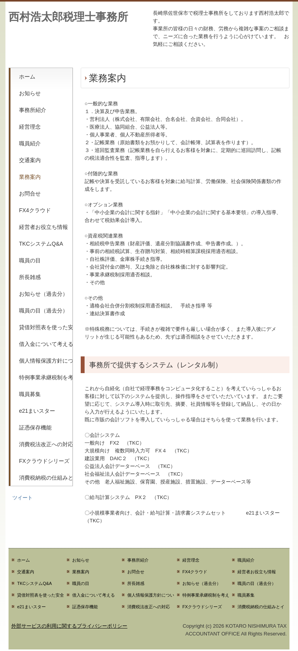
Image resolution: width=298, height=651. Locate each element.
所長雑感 (30, 277)
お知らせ (30, 93)
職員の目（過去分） (43, 310)
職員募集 (30, 394)
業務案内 (30, 177)
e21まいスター (37, 411)
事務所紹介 (32, 110)
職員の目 (30, 260)
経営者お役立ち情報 (43, 227)
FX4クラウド (35, 210)
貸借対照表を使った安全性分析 (46, 327)
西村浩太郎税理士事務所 (68, 17)
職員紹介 (30, 143)
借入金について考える (46, 344)
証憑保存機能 (35, 427)
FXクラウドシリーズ (44, 461)
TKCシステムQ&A (41, 244)
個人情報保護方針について (46, 361)
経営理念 (30, 127)
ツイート (22, 498)
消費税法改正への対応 (46, 444)
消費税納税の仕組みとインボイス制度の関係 (46, 478)
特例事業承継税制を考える (46, 377)
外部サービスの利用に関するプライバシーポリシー (69, 626)
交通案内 (30, 160)
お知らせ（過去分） (43, 294)
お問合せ (30, 193)
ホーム (27, 76)
